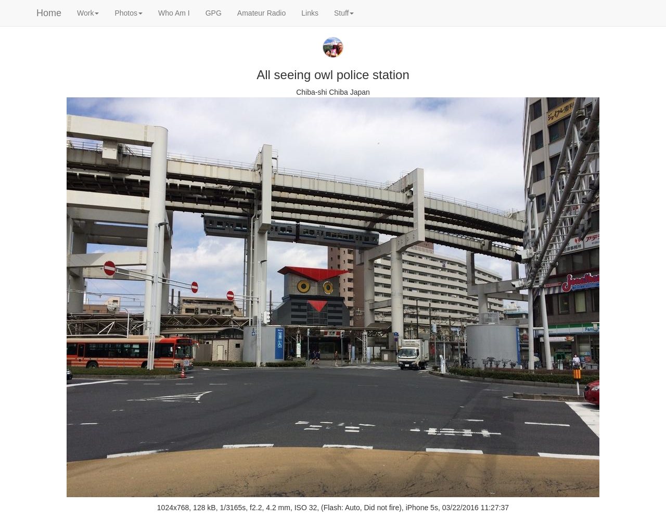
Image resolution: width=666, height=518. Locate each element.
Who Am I (174, 13)
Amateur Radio (261, 13)
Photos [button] (128, 13)
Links (309, 13)
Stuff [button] (344, 13)
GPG (214, 13)
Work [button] (88, 13)
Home (48, 13)
